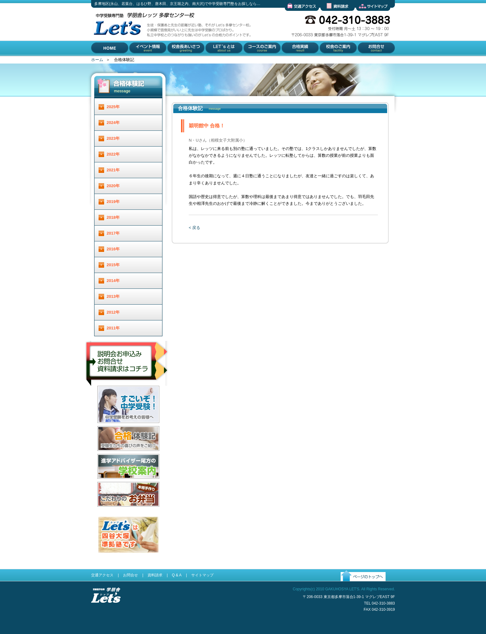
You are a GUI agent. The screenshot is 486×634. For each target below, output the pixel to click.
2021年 (113, 170)
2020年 (113, 185)
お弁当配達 (107, 511)
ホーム (97, 59)
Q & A (176, 575)
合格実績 (289, 60)
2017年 (113, 233)
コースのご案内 (257, 60)
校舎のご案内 (331, 60)
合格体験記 (107, 455)
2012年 (113, 312)
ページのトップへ (357, 586)
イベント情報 (142, 60)
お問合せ (364, 60)
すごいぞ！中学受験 (115, 427)
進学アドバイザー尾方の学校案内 (127, 483)
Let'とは (212, 60)
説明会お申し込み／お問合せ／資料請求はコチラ (127, 394)
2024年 (113, 122)
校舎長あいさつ (181, 60)
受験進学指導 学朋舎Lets (106, 613)
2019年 (113, 201)
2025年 (113, 106)
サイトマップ (368, 15)
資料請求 (328, 15)
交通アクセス (297, 15)
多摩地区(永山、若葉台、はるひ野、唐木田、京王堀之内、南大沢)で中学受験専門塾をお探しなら (116, 55)
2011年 (113, 328)
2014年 (113, 280)
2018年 (113, 217)
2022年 (113, 154)
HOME (97, 60)
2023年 (113, 138)
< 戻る (194, 227)
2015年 (113, 264)
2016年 (113, 249)
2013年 (113, 296)
